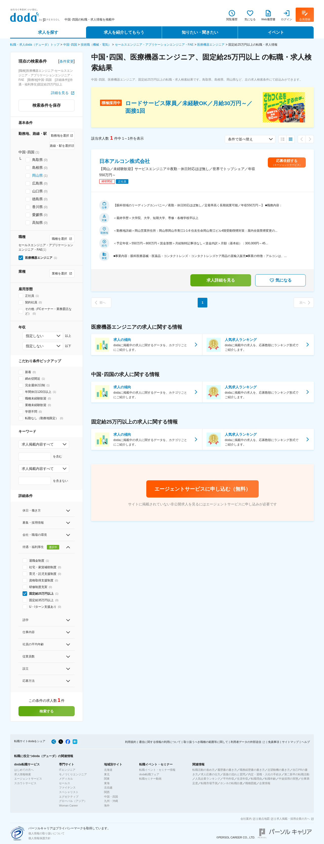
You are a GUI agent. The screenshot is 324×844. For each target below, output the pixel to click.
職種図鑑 (250, 783)
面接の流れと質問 (234, 774)
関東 (107, 778)
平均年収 (228, 778)
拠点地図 (264, 818)
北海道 (108, 769)
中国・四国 (111, 796)
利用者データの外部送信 (246, 741)
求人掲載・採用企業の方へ (293, 818)
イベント (276, 32)
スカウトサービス (25, 783)
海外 (107, 805)
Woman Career (68, 805)
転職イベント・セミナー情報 (157, 769)
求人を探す (48, 32)
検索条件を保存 (46, 105)
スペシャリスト (68, 792)
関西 (107, 792)
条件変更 (66, 61)
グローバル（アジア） (73, 800)
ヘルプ (305, 741)
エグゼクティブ (68, 796)
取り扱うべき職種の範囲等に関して (206, 741)
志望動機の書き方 (279, 769)
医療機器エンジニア (211, 44)
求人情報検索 (22, 774)
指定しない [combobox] (35, 336)
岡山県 (37, 175)
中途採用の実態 (288, 778)
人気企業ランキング (207, 778)
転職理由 (256, 778)
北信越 (108, 787)
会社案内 (246, 818)
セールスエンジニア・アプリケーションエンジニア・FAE (154, 44)
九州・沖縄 (111, 800)
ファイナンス (67, 787)
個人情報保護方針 (39, 838)
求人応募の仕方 (210, 774)
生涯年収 (242, 778)
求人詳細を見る (221, 280)
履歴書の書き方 (227, 769)
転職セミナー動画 (150, 778)
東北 (107, 774)
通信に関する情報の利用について (160, 741)
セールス (64, 783)
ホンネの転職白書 (231, 783)
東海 (107, 783)
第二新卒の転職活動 (296, 774)
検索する (46, 711)
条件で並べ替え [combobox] (240, 139)
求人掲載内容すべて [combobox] (38, 444)
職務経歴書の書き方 (252, 769)
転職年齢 (270, 778)
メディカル (66, 778)
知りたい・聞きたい (200, 32)
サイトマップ (290, 741)
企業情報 (264, 783)
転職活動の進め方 (203, 769)
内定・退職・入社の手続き (264, 774)
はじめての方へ (24, 769)
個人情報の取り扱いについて (46, 833)
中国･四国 (70, 44)
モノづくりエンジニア (73, 774)
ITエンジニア (67, 769)
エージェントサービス (28, 778)
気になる (280, 280)
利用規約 (130, 741)
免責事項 (273, 741)
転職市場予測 (209, 783)
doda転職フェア (149, 774)
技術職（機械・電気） (96, 44)
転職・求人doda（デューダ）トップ (34, 44)
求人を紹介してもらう (124, 32)
